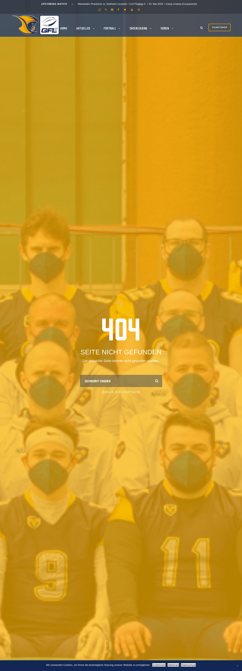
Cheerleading (138, 28)
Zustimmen (159, 665)
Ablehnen (173, 665)
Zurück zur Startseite (121, 392)
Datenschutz (188, 665)
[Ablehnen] (237, 666)
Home (63, 28)
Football (110, 28)
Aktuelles (83, 28)
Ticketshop (219, 27)
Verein (165, 28)
